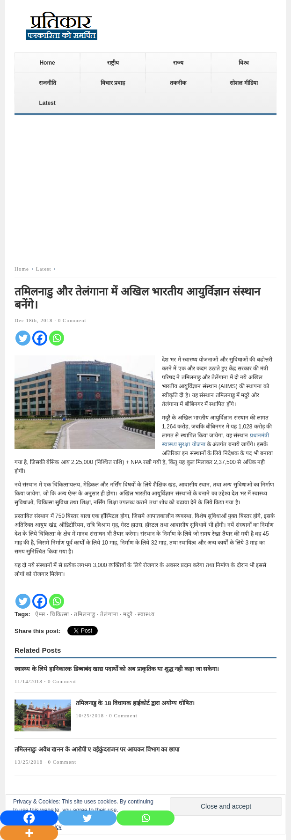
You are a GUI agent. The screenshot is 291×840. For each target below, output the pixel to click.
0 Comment (72, 320)
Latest (47, 103)
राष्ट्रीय (113, 62)
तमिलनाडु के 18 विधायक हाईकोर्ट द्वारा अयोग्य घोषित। (135, 703)
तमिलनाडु (84, 614)
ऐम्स (40, 614)
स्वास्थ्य (146, 614)
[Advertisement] (145, 187)
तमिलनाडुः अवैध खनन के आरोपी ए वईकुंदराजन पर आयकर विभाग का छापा (97, 749)
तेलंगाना (109, 614)
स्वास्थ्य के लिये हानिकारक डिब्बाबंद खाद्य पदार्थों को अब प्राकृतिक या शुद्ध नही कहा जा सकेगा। (117, 668)
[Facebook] (39, 338)
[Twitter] (22, 338)
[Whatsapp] (56, 338)
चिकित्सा (59, 614)
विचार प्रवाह (113, 83)
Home (47, 62)
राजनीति (47, 83)
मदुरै (128, 614)
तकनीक (178, 83)
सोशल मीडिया (243, 83)
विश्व (244, 62)
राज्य (178, 62)
